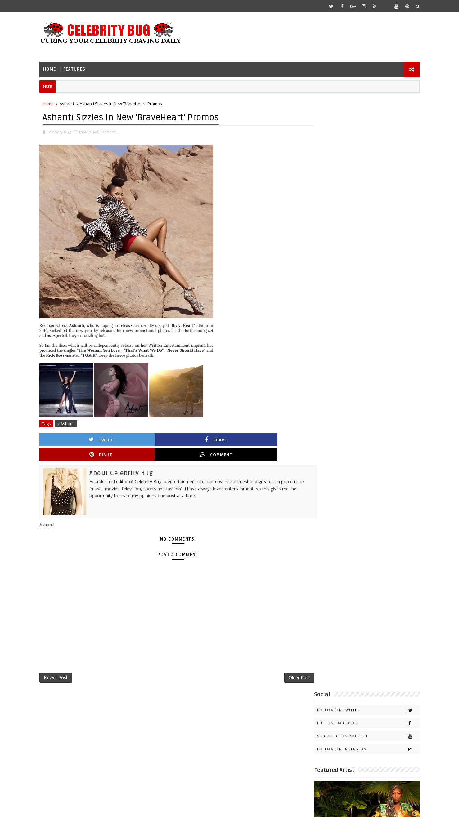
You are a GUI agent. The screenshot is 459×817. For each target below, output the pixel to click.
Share (144, 438)
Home (58, 66)
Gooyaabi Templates (171, 807)
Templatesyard (100, 807)
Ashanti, (118, 130)
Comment (267, 438)
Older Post (277, 663)
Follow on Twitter (360, 116)
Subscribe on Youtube (360, 142)
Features (83, 66)
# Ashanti (74, 422)
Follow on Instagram (360, 155)
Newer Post (64, 663)
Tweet (82, 438)
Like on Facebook (360, 129)
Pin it (206, 438)
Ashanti (75, 102)
